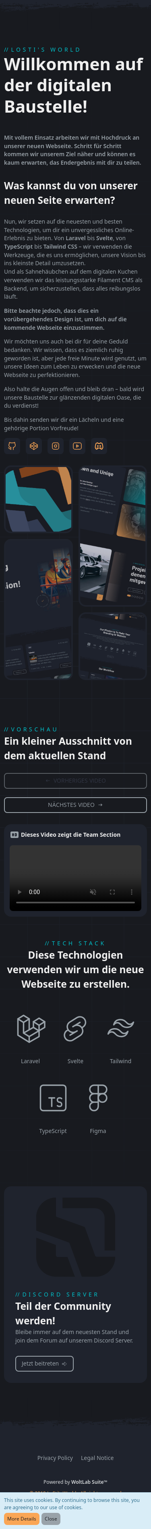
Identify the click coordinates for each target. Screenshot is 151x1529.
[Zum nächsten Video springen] (75, 805)
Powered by (75, 1482)
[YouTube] (77, 446)
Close (51, 1518)
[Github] (12, 446)
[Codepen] (34, 446)
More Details (21, 1518)
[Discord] (99, 446)
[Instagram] (56, 446)
